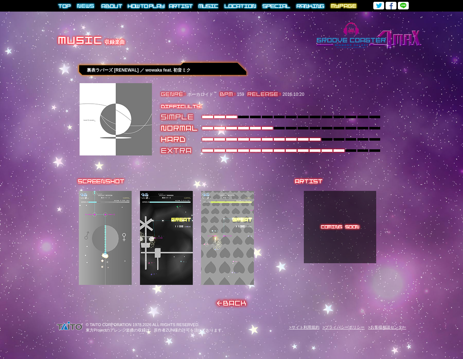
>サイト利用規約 (304, 327)
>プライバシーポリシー (344, 327)
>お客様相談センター (387, 327)
